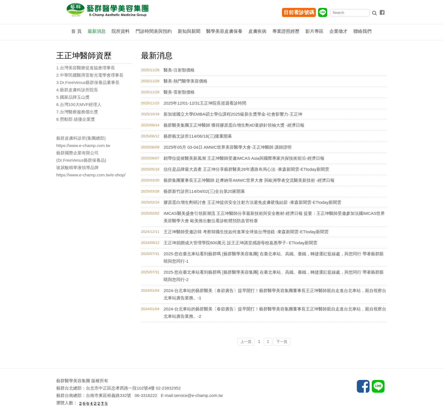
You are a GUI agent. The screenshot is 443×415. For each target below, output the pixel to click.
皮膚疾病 (257, 31)
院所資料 (121, 31)
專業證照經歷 (285, 31)
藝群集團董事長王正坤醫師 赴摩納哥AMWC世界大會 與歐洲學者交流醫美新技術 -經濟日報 (249, 180)
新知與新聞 (189, 31)
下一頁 (281, 342)
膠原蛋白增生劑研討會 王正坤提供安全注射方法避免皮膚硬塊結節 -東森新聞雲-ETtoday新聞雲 (252, 202)
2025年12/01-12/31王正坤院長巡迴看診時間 (205, 103)
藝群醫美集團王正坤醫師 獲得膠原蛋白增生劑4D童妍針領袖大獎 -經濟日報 (234, 125)
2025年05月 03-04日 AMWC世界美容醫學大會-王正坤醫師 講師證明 (228, 147)
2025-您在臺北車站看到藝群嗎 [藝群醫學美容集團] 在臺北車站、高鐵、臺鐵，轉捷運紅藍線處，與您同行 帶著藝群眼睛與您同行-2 (274, 276)
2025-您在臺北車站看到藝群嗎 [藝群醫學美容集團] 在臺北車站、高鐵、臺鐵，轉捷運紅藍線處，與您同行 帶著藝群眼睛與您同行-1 (274, 257)
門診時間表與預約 (154, 31)
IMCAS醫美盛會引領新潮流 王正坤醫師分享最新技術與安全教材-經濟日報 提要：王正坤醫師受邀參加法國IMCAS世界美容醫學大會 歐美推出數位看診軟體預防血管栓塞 (274, 217)
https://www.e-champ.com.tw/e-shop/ (90, 174)
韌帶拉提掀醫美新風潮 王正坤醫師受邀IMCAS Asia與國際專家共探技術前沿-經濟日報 (244, 158)
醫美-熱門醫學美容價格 (185, 81)
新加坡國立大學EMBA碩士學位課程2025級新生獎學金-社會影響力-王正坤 (233, 114)
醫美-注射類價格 (179, 70)
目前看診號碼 (299, 12)
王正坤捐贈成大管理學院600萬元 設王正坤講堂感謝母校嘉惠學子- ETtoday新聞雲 (240, 242)
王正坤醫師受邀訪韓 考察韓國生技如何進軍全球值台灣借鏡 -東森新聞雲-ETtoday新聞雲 (246, 231)
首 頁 (76, 31)
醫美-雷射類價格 (179, 92)
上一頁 (245, 342)
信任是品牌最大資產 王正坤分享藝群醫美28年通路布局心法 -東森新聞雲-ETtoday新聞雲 (246, 169)
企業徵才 (338, 31)
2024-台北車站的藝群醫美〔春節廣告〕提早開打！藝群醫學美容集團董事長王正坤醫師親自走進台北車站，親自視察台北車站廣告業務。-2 (275, 312)
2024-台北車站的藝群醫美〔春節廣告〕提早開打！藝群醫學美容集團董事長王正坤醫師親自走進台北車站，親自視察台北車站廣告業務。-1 (275, 294)
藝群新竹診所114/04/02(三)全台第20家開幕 (204, 191)
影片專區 (314, 31)
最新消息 (97, 31)
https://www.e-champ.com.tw (83, 145)
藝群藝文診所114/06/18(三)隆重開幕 (198, 136)
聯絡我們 (362, 31)
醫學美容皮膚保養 (224, 31)
